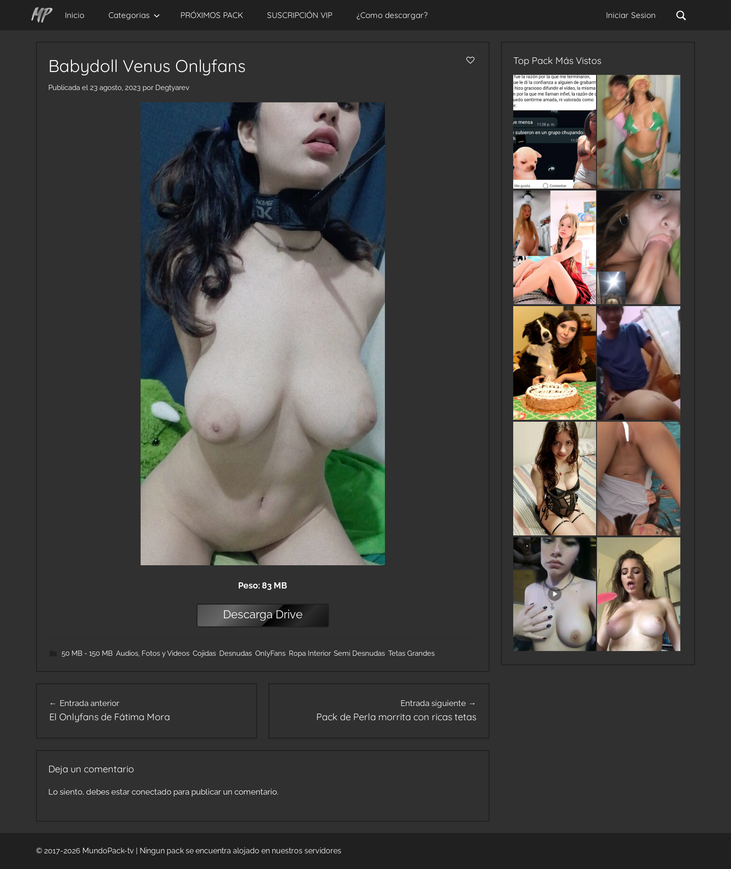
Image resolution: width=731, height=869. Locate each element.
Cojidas (204, 653)
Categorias (134, 15)
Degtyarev (172, 87)
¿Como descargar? (392, 15)
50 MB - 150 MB (87, 653)
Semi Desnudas (359, 653)
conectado (151, 792)
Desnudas (235, 653)
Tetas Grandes (411, 653)
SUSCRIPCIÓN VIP (299, 15)
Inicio (74, 15)
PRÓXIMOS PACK (211, 15)
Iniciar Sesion (631, 15)
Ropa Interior (309, 653)
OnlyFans (270, 653)
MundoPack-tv (108, 850)
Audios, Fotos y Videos (152, 653)
